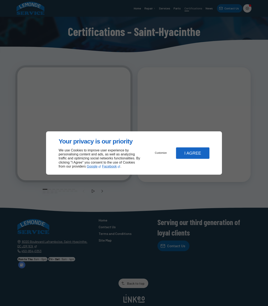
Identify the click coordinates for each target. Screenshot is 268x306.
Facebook (109, 166)
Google (92, 166)
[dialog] (134, 153)
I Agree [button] (192, 153)
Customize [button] (161, 152)
